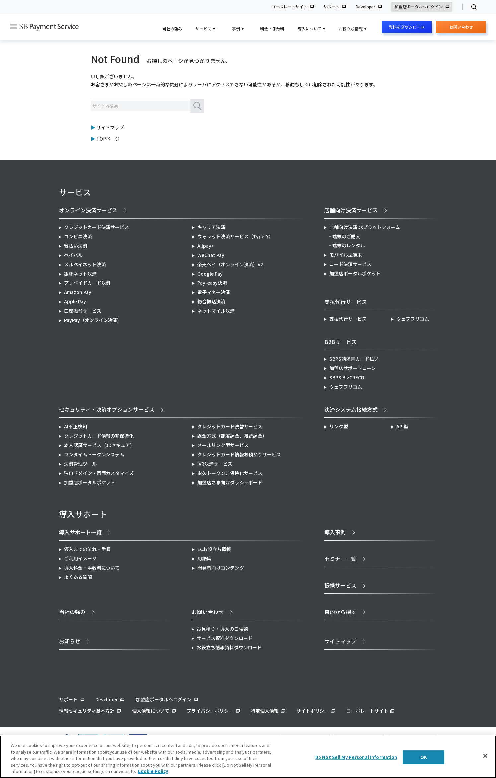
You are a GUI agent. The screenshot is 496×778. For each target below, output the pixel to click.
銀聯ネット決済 (80, 273)
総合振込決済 (211, 301)
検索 (471, 7)
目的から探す (340, 612)
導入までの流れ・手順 (87, 549)
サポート (331, 7)
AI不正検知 (75, 426)
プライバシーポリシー (210, 710)
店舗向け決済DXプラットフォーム (364, 227)
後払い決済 (75, 245)
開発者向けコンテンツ (220, 567)
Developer (365, 7)
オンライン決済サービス (88, 210)
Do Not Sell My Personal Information (356, 757)
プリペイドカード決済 (87, 282)
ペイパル (73, 255)
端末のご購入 (346, 236)
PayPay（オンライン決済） (93, 320)
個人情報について (150, 710)
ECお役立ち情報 (214, 549)
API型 (402, 426)
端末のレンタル (348, 245)
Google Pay (210, 273)
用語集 (204, 558)
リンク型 (338, 426)
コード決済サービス (350, 264)
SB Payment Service (44, 27)
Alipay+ (205, 245)
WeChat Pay (210, 255)
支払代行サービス (348, 318)
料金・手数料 (272, 28)
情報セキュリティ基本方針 (86, 710)
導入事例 (335, 532)
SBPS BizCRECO (346, 377)
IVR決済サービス (214, 463)
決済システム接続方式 (351, 409)
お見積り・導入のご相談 (222, 628)
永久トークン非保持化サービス (229, 473)
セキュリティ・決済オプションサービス (106, 409)
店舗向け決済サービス (351, 210)
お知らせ (69, 641)
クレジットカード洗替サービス (229, 426)
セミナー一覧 (340, 559)
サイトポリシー (312, 710)
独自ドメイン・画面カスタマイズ (99, 473)
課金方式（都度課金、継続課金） (232, 435)
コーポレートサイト (289, 7)
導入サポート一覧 (80, 532)
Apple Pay (75, 301)
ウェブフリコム (412, 318)
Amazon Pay (77, 292)
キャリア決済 (211, 227)
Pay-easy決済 (212, 282)
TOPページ (108, 138)
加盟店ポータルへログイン (419, 7)
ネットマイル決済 (216, 310)
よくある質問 (78, 577)
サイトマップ (110, 127)
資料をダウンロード (407, 27)
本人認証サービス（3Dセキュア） (99, 445)
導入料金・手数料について (92, 567)
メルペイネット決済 (85, 264)
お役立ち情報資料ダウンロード (229, 647)
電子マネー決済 (213, 292)
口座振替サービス (82, 310)
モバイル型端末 (345, 254)
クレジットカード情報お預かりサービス (239, 454)
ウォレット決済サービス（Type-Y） (235, 236)
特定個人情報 (265, 710)
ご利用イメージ (80, 558)
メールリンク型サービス (222, 445)
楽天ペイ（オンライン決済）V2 (230, 264)
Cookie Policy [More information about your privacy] (153, 771)
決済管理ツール (80, 463)
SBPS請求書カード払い (354, 358)
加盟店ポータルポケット (89, 482)
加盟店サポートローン (352, 368)
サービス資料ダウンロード (224, 638)
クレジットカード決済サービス (96, 227)
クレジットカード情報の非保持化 (99, 435)
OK (423, 757)
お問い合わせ (461, 28)
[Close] (485, 756)
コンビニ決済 (78, 236)
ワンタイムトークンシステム (94, 454)
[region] (248, 756)
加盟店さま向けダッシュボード (229, 482)
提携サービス (340, 585)
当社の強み (172, 28)
